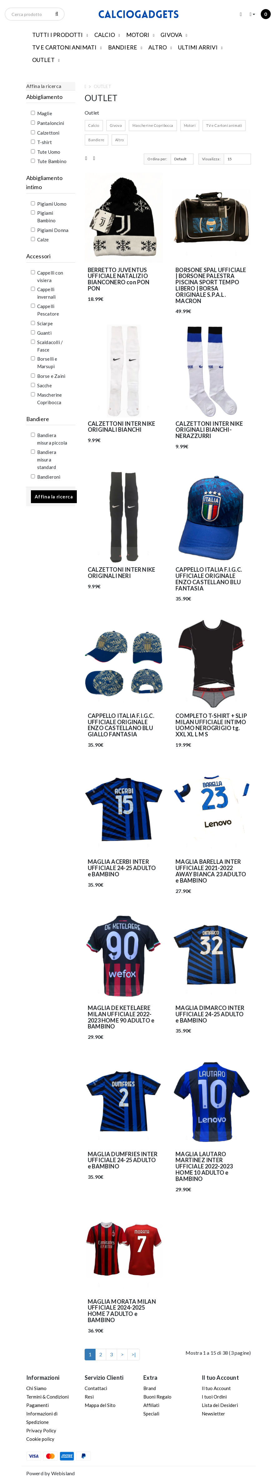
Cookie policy (40, 1439)
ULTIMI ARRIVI (198, 47)
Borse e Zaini (48, 376)
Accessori (38, 256)
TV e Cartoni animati (224, 125)
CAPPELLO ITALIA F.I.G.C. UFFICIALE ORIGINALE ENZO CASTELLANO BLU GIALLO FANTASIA (121, 725)
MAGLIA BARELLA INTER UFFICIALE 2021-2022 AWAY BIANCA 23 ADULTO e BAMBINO (211, 871)
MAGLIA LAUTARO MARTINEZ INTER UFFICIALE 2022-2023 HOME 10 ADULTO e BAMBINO (204, 1166)
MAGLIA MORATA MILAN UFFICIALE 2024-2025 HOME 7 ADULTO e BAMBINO (122, 1310)
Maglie (41, 113)
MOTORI (137, 34)
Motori (190, 125)
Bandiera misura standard (44, 459)
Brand (149, 1388)
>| (133, 1354)
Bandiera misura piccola (49, 439)
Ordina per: (157, 159)
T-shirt (41, 142)
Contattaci (96, 1388)
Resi (89, 1396)
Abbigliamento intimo (44, 182)
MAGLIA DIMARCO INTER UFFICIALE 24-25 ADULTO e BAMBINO (210, 1014)
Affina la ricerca (54, 496)
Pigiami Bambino (43, 216)
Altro (119, 140)
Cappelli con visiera (47, 276)
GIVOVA (171, 34)
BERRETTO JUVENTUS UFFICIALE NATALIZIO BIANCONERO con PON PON (119, 279)
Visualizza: (211, 159)
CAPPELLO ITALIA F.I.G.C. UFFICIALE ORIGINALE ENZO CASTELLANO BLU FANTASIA (209, 578)
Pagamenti (37, 1405)
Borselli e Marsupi (44, 362)
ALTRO (157, 47)
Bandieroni (46, 477)
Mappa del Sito (100, 1405)
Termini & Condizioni (47, 1396)
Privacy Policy (41, 1430)
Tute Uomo (46, 152)
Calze (40, 239)
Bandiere (37, 418)
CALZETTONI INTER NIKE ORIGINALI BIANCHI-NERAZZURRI (209, 430)
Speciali (151, 1413)
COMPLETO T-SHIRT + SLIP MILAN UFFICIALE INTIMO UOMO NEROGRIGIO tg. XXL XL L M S (211, 725)
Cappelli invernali (43, 293)
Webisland (63, 1473)
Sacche (41, 385)
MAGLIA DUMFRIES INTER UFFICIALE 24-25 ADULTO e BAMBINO (122, 1160)
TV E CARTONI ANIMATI (64, 47)
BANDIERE (122, 47)
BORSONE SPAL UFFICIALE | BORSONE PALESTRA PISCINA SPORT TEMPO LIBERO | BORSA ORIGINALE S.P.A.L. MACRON (211, 285)
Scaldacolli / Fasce (47, 346)
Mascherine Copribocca (46, 398)
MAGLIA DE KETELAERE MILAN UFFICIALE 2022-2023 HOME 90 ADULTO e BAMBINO (121, 1017)
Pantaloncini (47, 123)
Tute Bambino (49, 161)
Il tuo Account (216, 1388)
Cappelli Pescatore (45, 310)
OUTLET (43, 59)
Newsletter (213, 1413)
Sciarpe (42, 323)
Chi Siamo (36, 1388)
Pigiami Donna (50, 230)
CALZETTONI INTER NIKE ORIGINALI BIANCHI (121, 426)
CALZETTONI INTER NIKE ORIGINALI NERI (121, 572)
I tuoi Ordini (214, 1396)
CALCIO (104, 34)
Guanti (41, 333)
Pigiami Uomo (49, 204)
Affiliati (151, 1405)
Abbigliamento (44, 96)
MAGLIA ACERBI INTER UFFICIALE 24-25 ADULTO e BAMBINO (122, 868)
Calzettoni (45, 133)
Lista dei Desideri (220, 1405)
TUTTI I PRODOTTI (57, 34)
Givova (116, 125)
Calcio (93, 125)
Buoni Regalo (157, 1396)
